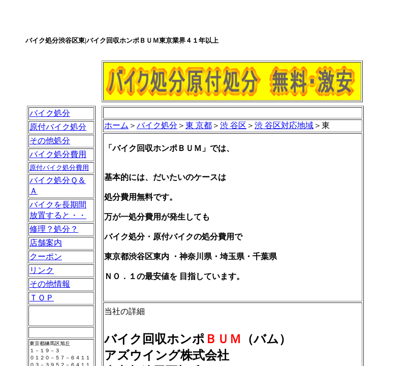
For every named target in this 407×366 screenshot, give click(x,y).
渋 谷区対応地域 (284, 125)
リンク (41, 270)
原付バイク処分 (57, 127)
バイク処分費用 (57, 154)
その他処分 (49, 140)
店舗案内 (45, 242)
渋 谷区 (233, 125)
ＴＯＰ (41, 297)
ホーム (116, 125)
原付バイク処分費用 (59, 167)
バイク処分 (49, 113)
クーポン (45, 256)
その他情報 (49, 284)
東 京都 (198, 125)
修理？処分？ (53, 229)
